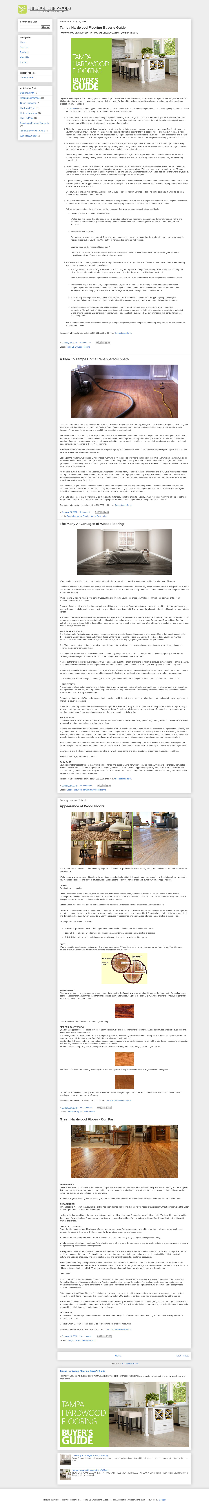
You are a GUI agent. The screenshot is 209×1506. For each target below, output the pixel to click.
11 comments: (86, 786)
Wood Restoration (99, 516)
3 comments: (86, 342)
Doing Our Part (73, 1340)
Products (24, 52)
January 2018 (26, 77)
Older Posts (182, 1355)
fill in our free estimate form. (119, 1101)
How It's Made (89, 1112)
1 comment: (85, 512)
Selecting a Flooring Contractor (35, 123)
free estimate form (123, 333)
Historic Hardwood (29, 113)
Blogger (162, 1500)
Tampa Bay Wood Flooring (78, 347)
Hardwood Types (74, 1112)
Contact (23, 62)
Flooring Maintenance (30, 98)
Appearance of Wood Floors (82, 806)
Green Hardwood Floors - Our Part (87, 1119)
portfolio (73, 108)
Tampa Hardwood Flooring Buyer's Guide (93, 27)
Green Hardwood (74, 790)
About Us (24, 57)
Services (24, 47)
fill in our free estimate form (119, 1329)
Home (118, 1355)
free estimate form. (123, 505)
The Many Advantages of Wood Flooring (92, 524)
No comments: (86, 1107)
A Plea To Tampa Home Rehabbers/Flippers (94, 359)
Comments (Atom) (130, 1363)
